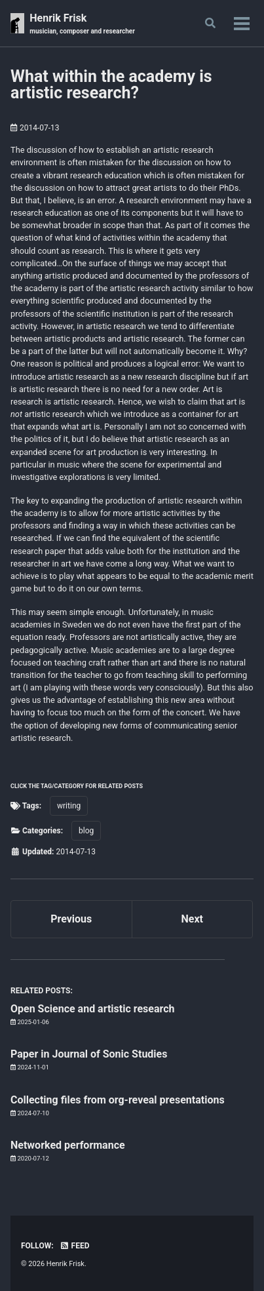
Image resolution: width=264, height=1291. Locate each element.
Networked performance (67, 1145)
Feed (75, 1245)
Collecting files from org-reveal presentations (117, 1100)
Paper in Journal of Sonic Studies (88, 1054)
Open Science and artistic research (92, 1009)
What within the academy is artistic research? (111, 84)
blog (86, 830)
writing (69, 805)
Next (192, 919)
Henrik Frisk (82, 24)
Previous (71, 919)
